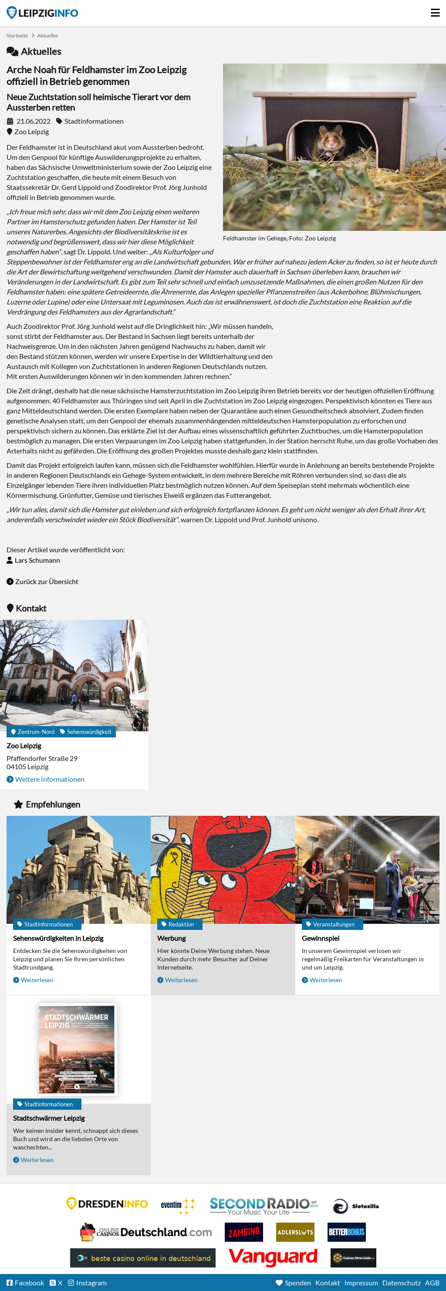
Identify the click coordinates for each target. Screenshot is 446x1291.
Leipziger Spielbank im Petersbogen (146, 1232)
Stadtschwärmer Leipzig (48, 1118)
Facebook (29, 1282)
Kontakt (327, 1282)
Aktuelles (47, 35)
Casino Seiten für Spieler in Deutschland (356, 1206)
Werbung (171, 938)
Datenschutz (401, 1282)
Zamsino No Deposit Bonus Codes (244, 1232)
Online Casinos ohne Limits (353, 1257)
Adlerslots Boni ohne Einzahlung (295, 1232)
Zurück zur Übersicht (46, 581)
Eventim (179, 1206)
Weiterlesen (37, 979)
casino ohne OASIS (273, 1257)
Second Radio (264, 1206)
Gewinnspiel (320, 938)
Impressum (361, 1282)
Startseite (42, 12)
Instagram (91, 1282)
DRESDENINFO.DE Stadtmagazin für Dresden (107, 1203)
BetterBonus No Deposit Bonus (347, 1232)
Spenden (298, 1282)
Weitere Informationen (49, 779)
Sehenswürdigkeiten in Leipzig (58, 938)
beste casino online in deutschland (143, 1257)
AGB (432, 1282)
